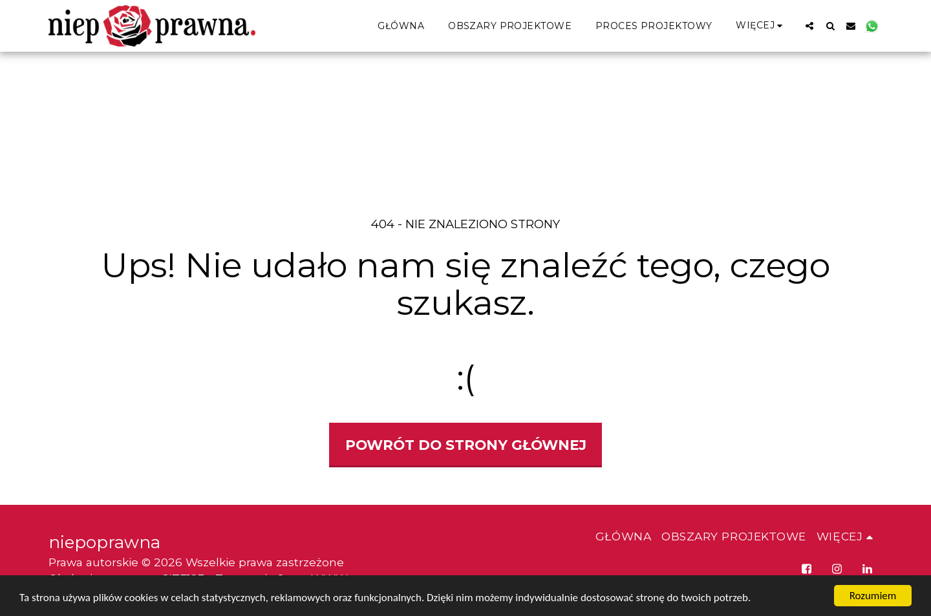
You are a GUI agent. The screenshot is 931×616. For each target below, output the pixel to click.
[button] (809, 25)
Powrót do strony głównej (465, 444)
